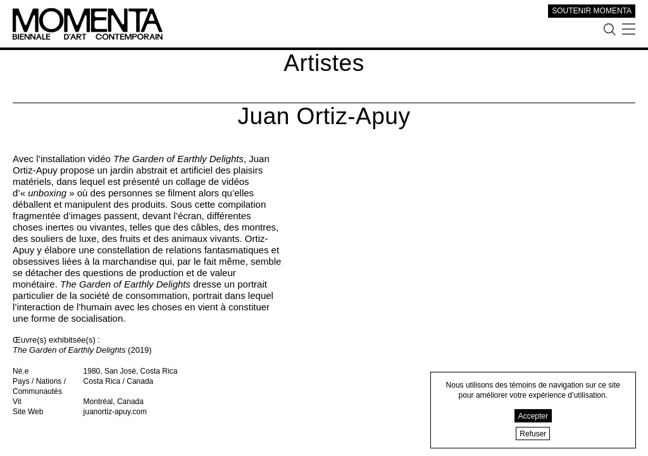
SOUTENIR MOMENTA (592, 10)
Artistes (324, 63)
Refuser (533, 433)
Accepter (533, 416)
